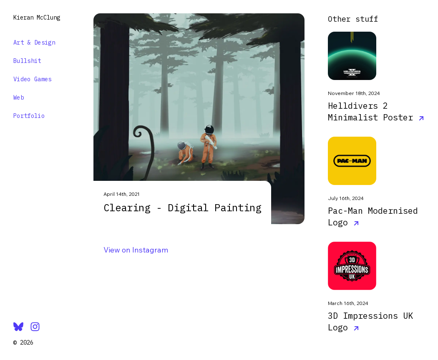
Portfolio (29, 116)
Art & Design (34, 42)
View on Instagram (135, 250)
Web (18, 97)
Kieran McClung (36, 17)
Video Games (32, 79)
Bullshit (27, 61)
